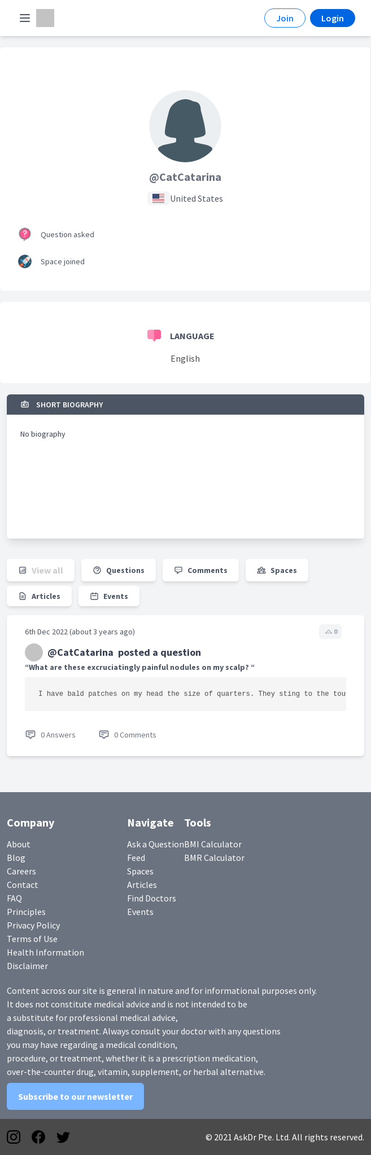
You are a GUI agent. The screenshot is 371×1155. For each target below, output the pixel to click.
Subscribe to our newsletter (75, 1096)
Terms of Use (32, 938)
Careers (21, 871)
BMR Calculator (214, 857)
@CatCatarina (185, 177)
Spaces (140, 871)
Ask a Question (155, 844)
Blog (16, 857)
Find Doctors (151, 898)
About (18, 844)
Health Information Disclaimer (45, 959)
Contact (22, 884)
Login (332, 18)
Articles (142, 884)
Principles (26, 911)
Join (285, 18)
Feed (136, 857)
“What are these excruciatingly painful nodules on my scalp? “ (140, 667)
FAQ (14, 898)
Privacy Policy (33, 925)
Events (140, 911)
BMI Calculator (213, 844)
